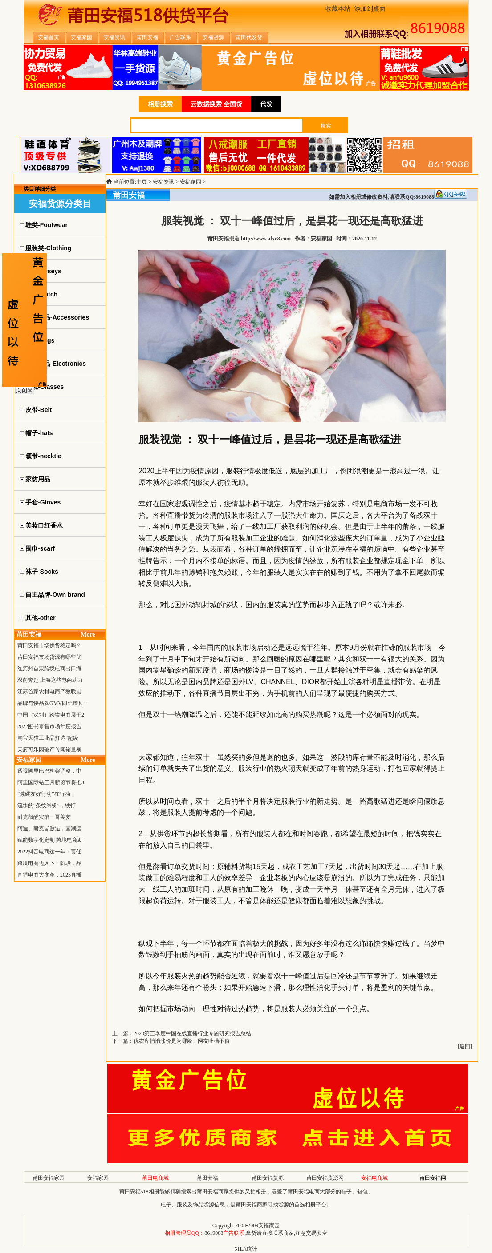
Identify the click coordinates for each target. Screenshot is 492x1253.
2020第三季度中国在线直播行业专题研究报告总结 (192, 1033)
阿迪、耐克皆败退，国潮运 (49, 828)
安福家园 (190, 182)
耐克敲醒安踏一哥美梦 (44, 817)
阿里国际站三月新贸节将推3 (50, 782)
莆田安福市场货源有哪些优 (49, 657)
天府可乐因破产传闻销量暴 (49, 749)
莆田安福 (207, 1178)
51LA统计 (246, 1249)
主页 (141, 182)
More (88, 634)
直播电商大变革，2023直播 (49, 875)
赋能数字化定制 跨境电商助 (50, 840)
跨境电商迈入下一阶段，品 (49, 863)
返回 (464, 1046)
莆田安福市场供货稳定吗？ (49, 645)
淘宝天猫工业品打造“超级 (47, 738)
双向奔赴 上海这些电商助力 (50, 680)
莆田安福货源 (268, 1178)
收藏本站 (337, 8)
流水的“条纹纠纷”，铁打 (46, 805)
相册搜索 (160, 104)
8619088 (213, 1233)
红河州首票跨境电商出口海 (49, 668)
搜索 (326, 126)
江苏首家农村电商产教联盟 (49, 692)
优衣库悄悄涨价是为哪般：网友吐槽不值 (182, 1041)
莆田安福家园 (49, 1178)
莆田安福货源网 (325, 1178)
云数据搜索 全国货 (216, 104)
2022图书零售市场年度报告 (49, 726)
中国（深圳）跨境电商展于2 (50, 715)
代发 (266, 104)
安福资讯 (163, 182)
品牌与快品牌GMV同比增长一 (53, 703)
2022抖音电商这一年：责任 (49, 852)
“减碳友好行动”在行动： (46, 794)
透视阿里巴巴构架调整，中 (49, 771)
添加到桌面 (370, 8)
